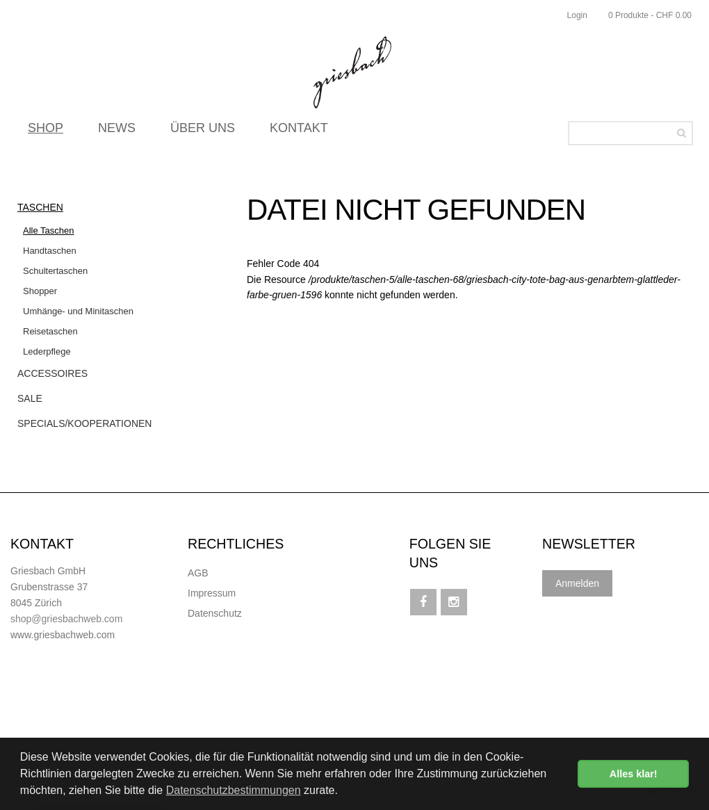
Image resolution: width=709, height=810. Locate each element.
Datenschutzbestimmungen (233, 790)
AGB (198, 572)
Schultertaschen (55, 271)
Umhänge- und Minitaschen (78, 311)
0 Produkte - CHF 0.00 (650, 15)
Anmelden (577, 583)
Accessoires (52, 373)
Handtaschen (49, 250)
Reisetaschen (50, 331)
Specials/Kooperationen (84, 423)
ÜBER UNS (202, 132)
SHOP (45, 132)
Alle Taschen (48, 230)
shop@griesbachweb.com (66, 618)
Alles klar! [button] (634, 773)
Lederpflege (47, 351)
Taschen (40, 207)
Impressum (212, 593)
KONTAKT (299, 132)
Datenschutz (215, 613)
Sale (29, 398)
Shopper (40, 291)
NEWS (117, 132)
